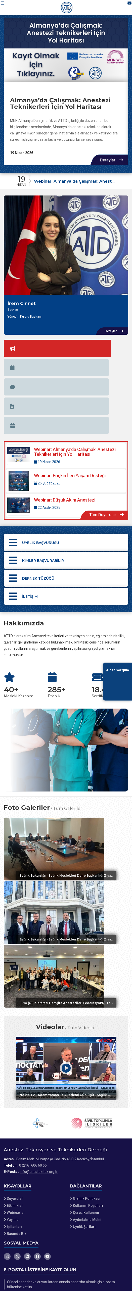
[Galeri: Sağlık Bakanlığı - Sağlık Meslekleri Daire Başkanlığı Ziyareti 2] (66, 777)
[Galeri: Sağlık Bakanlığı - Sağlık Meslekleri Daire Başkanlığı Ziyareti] (66, 845)
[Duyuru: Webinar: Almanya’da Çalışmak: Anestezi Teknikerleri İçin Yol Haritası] (66, 179)
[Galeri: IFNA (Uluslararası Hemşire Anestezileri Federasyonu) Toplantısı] (66, 913)
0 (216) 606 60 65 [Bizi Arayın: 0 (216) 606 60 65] (33, 1111)
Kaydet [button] (117, 1245)
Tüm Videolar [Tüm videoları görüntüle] (81, 968)
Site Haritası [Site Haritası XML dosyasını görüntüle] (16, 1272)
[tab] (14, 346)
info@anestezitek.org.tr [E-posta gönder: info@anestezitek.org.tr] (39, 1117)
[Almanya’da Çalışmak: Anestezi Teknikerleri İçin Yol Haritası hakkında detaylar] (66, 50)
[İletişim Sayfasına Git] (125, 7)
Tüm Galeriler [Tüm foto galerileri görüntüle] (67, 737)
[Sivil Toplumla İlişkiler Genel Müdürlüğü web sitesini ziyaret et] (92, 1069)
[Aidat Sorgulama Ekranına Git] (117, 682)
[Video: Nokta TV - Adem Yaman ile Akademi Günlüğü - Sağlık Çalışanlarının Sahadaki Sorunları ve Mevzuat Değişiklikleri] (66, 1009)
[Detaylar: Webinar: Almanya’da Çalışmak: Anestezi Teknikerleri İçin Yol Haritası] (66, 371)
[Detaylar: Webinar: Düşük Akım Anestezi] (66, 421)
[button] (6, 7)
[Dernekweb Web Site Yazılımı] (66, 1285)
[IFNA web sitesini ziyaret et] (40, 1069)
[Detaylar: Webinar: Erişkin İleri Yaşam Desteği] (66, 397)
